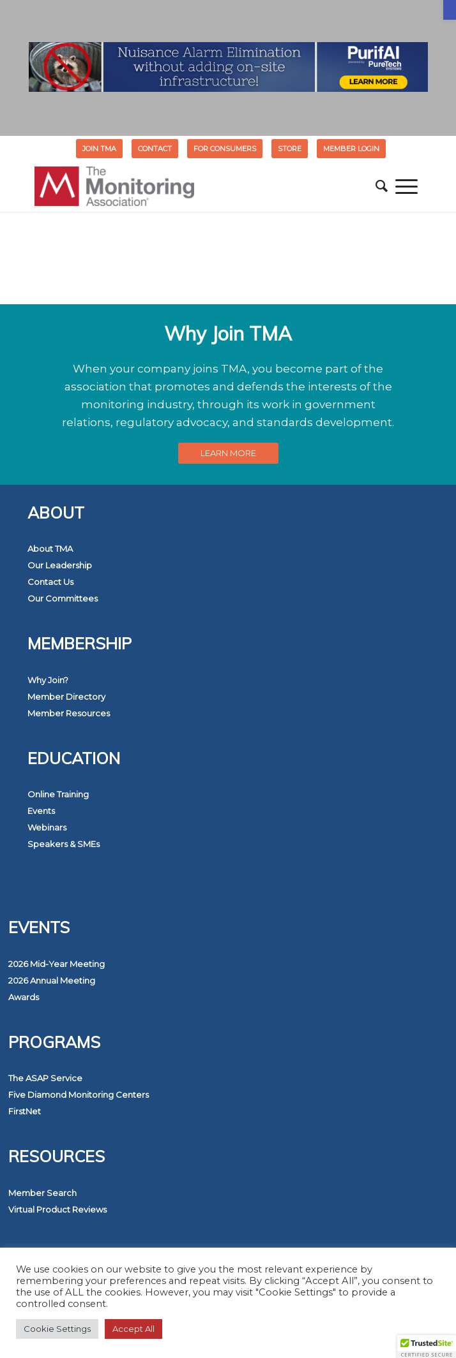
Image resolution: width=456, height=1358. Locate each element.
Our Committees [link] (62, 598)
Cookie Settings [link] (57, 1329)
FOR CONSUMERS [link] (225, 148)
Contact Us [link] (50, 582)
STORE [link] (289, 148)
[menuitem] (99, 148)
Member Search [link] (42, 1193)
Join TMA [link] (99, 148)
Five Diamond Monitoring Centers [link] (78, 1094)
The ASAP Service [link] (45, 1078)
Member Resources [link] (68, 713)
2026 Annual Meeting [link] (51, 980)
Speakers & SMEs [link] (63, 844)
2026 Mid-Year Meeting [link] (56, 964)
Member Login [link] (351, 148)
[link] (449, 10)
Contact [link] (155, 148)
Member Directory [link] (66, 696)
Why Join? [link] (47, 680)
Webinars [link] (46, 827)
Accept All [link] (133, 1329)
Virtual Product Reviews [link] (57, 1209)
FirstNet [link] (24, 1111)
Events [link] (41, 811)
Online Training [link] (58, 794)
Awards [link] (23, 997)
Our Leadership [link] (59, 565)
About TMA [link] (50, 548)
